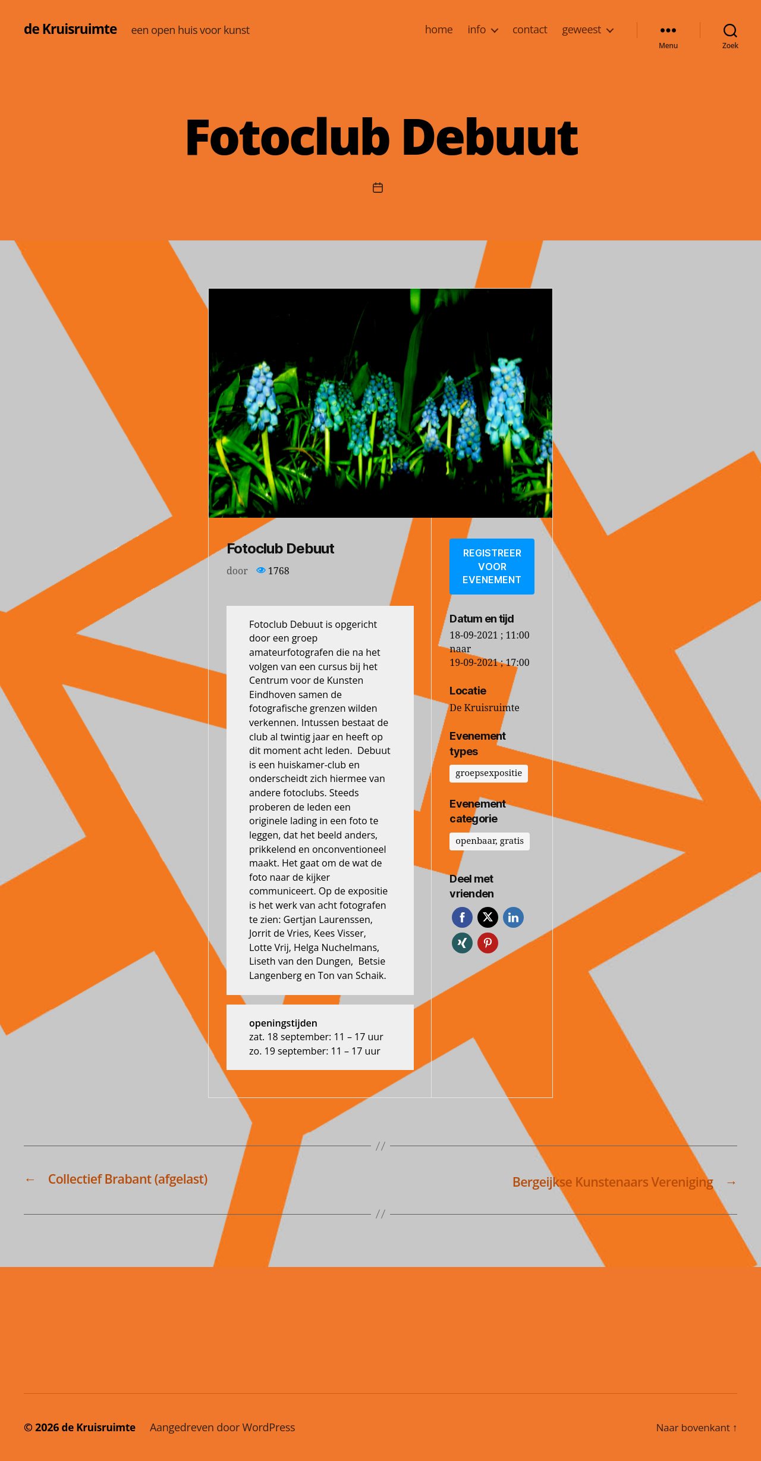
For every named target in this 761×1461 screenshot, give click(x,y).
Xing (462, 939)
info (476, 29)
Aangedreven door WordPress (227, 1427)
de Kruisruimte (73, 29)
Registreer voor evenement (492, 564)
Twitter (487, 913)
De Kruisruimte (484, 705)
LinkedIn (513, 913)
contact (529, 29)
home (439, 29)
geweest (581, 29)
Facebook (462, 913)
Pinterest (487, 939)
